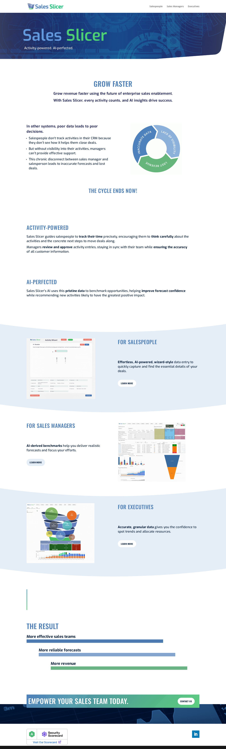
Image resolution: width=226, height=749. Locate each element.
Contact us (186, 701)
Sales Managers (175, 6)
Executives (193, 6)
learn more (127, 383)
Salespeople (156, 6)
